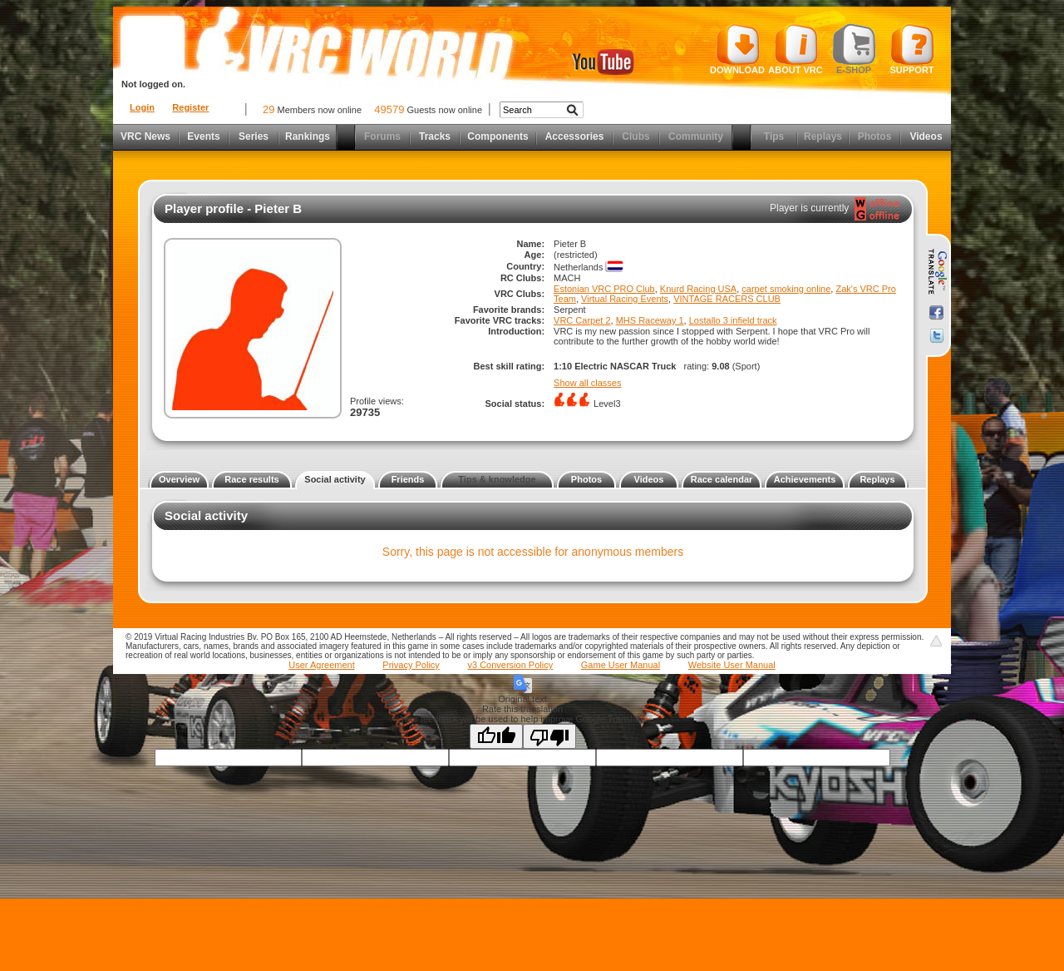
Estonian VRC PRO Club (604, 289)
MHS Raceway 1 (650, 320)
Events (203, 136)
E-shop (854, 49)
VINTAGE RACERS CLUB (727, 299)
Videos (925, 136)
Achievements (805, 479)
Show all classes (587, 383)
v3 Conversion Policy (510, 665)
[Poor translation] (549, 736)
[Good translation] (496, 736)
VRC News (145, 136)
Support (912, 49)
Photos (875, 136)
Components (497, 136)
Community (695, 136)
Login (142, 107)
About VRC (795, 49)
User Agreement (321, 665)
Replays (823, 136)
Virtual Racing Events (624, 299)
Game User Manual (620, 665)
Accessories (574, 136)
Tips (774, 136)
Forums (382, 136)
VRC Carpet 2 (582, 320)
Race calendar (722, 479)
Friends (408, 479)
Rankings (307, 136)
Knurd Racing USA (698, 289)
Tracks (435, 136)
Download (737, 49)
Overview (179, 479)
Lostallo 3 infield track (733, 320)
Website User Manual (732, 665)
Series (253, 136)
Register (190, 107)
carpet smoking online (785, 289)
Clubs (635, 136)
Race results (251, 479)
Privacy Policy (410, 665)
